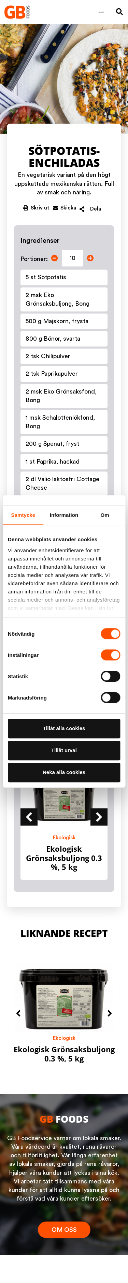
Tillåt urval (64, 750)
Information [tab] (64, 515)
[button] (101, 12)
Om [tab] (105, 515)
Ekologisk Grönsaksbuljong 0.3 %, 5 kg (64, 857)
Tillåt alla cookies (64, 728)
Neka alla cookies (64, 772)
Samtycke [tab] (23, 515)
